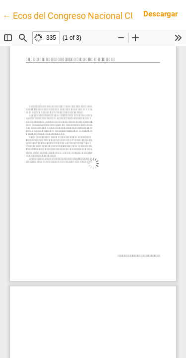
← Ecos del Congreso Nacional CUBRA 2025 (88, 15)
